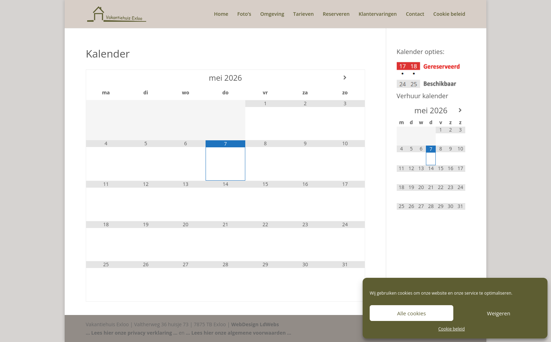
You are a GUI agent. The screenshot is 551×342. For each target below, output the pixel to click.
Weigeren (498, 313)
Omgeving (272, 14)
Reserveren (336, 14)
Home (221, 14)
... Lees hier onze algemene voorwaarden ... (238, 332)
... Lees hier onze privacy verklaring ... (131, 332)
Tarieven (303, 14)
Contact (415, 14)
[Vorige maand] (106, 77)
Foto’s (244, 14)
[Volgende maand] (345, 77)
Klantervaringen (378, 14)
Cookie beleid (451, 329)
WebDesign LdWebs (255, 324)
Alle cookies (411, 313)
